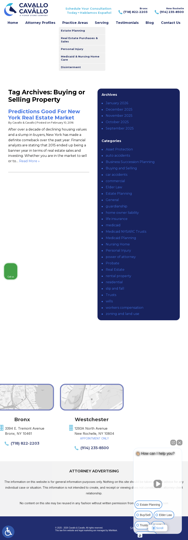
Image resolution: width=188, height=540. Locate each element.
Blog (150, 23)
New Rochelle (169, 10)
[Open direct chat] (173, 442)
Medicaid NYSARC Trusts (126, 232)
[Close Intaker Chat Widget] (179, 442)
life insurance (117, 219)
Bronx (132, 10)
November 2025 (119, 116)
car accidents (116, 175)
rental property (118, 276)
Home (13, 23)
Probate (112, 263)
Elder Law (114, 187)
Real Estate (115, 270)
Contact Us (170, 23)
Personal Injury (118, 250)
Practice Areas (75, 23)
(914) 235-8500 (52, 448)
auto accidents (118, 155)
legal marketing (86, 530)
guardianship (116, 206)
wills (109, 301)
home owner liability (122, 213)
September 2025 (120, 128)
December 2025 (119, 109)
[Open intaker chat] (140, 536)
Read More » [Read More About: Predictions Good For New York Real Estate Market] (29, 161)
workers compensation (124, 308)
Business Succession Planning (130, 162)
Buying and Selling (121, 168)
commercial (115, 181)
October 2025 (117, 122)
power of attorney (121, 257)
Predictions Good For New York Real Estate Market (44, 114)
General (112, 200)
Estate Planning (119, 193)
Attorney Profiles (40, 23)
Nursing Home (118, 244)
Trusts (111, 295)
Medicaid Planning (121, 238)
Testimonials (127, 23)
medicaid (113, 225)
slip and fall (115, 288)
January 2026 (117, 103)
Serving (102, 23)
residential (114, 282)
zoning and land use (122, 314)
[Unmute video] (158, 484)
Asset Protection (119, 149)
